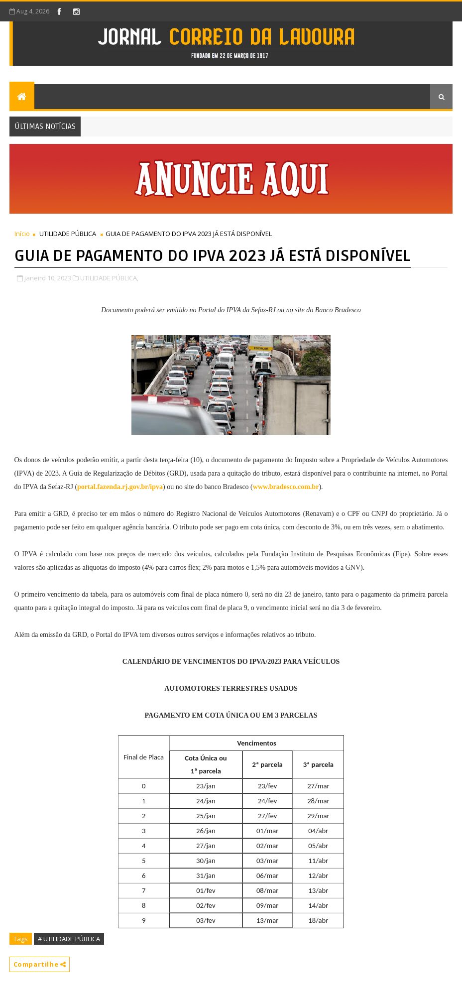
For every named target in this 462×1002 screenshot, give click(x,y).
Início (22, 233)
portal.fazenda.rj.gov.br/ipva (120, 487)
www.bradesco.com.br (286, 487)
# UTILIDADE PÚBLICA (69, 938)
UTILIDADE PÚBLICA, (109, 277)
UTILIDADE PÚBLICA (67, 233)
